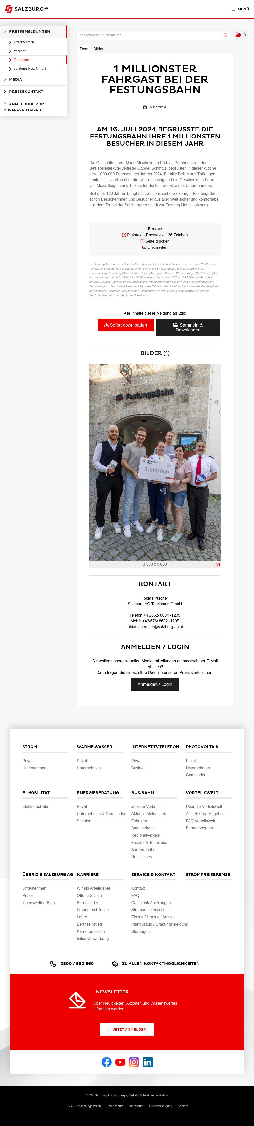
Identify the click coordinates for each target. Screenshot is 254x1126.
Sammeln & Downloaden (188, 327)
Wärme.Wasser (94, 746)
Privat (27, 761)
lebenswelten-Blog (38, 903)
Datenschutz (114, 1106)
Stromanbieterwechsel (151, 910)
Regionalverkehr (145, 835)
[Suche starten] (226, 35)
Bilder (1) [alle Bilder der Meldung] (155, 353)
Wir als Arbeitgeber (93, 888)
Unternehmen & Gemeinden (101, 814)
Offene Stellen (89, 895)
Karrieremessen (91, 931)
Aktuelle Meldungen (148, 814)
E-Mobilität (36, 792)
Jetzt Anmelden (126, 1029)
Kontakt (138, 888)
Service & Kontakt (153, 874)
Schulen (84, 821)
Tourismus (21, 60)
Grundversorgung (160, 1106)
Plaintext (134, 235)
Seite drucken (157, 241)
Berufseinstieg (89, 924)
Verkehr (19, 51)
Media (13, 79)
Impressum (136, 1106)
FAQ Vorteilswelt (200, 821)
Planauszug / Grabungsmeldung (159, 924)
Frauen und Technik (94, 910)
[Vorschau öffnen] (155, 462)
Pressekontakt (23, 91)
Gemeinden (196, 775)
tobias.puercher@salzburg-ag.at (155, 627)
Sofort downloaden (125, 325)
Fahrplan (139, 821)
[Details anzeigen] (218, 564)
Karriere (88, 874)
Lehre (82, 917)
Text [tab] (84, 49)
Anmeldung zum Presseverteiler (24, 107)
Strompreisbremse (208, 874)
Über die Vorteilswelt (204, 806)
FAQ (135, 895)
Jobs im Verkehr (145, 806)
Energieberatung (98, 792)
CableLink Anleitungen (151, 903)
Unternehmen (23, 42)
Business (139, 768)
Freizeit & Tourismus (149, 842)
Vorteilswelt (202, 792)
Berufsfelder (87, 903)
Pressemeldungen (27, 31)
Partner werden (199, 828)
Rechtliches (141, 857)
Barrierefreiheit (144, 850)
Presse (28, 895)
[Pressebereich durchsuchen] (153, 35)
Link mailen (157, 247)
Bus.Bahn (142, 792)
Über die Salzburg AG (45, 874)
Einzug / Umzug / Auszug (153, 917)
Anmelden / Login (154, 684)
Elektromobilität (35, 806)
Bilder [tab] (99, 49)
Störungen (140, 931)
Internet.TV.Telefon (154, 746)
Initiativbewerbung (93, 938)
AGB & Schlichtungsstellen (83, 1106)
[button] (241, 35)
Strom (29, 746)
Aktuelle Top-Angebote (206, 814)
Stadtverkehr (142, 828)
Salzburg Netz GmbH (29, 68)
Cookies (183, 1106)
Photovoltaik (202, 746)
